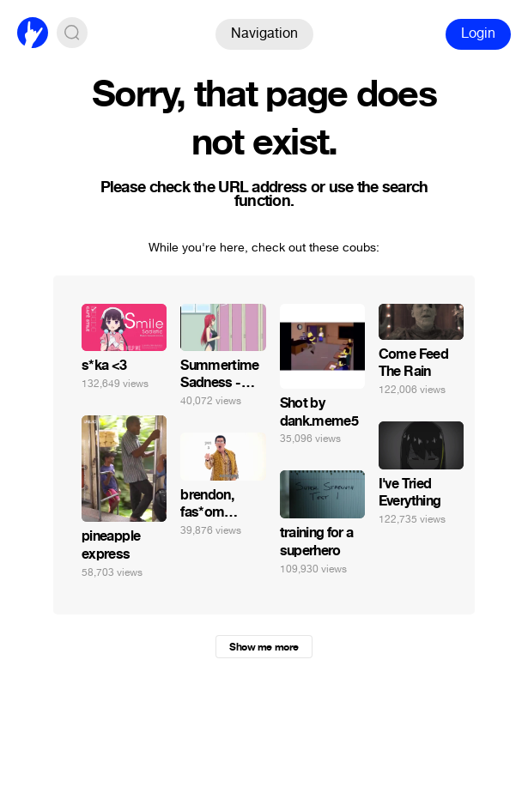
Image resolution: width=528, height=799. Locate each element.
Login (478, 33)
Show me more (263, 647)
